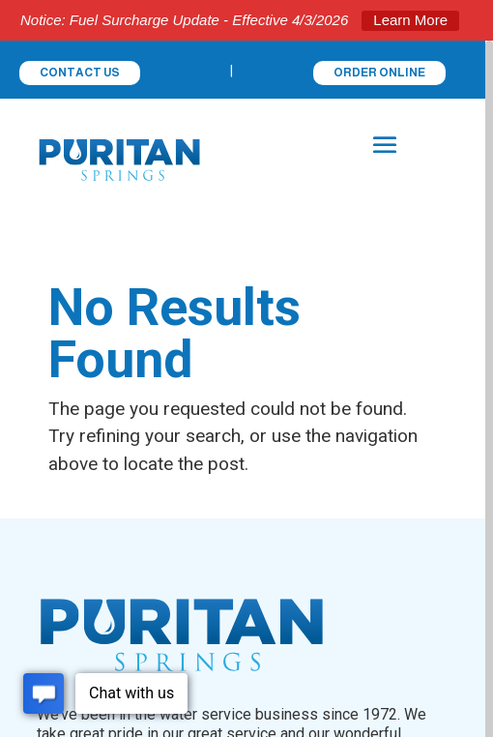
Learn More (410, 20)
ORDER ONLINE (379, 72)
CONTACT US (80, 72)
